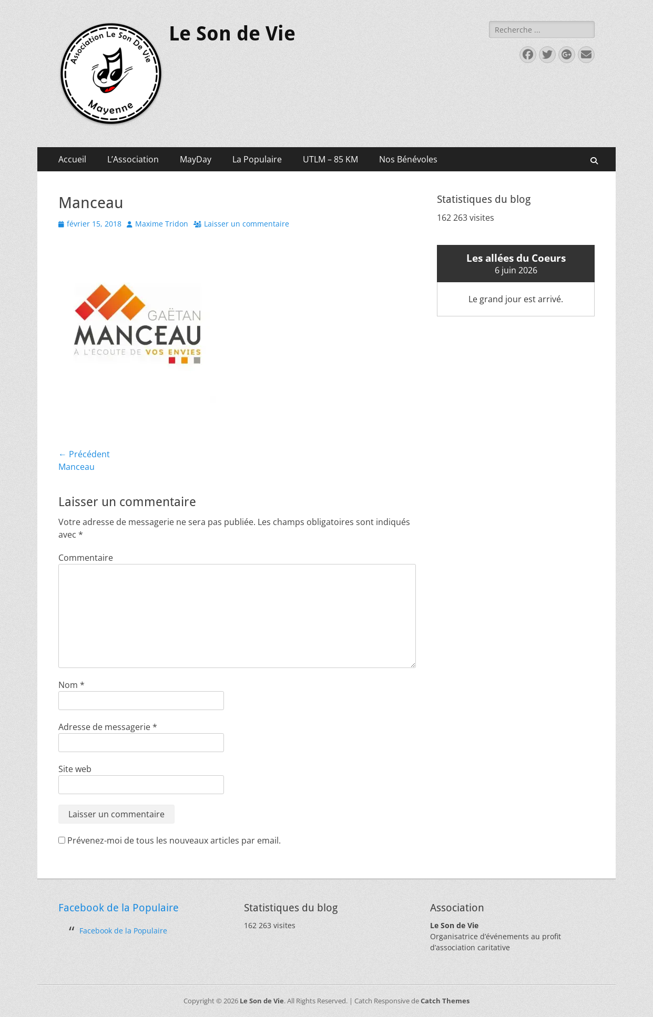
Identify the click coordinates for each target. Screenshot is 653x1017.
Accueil (72, 159)
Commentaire (85, 557)
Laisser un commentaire (246, 224)
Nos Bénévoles (408, 159)
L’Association (133, 159)
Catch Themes (445, 1000)
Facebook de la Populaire (118, 907)
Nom (71, 685)
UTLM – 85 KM (330, 159)
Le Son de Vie (232, 33)
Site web (74, 769)
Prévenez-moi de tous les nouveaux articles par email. (174, 840)
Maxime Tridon (161, 224)
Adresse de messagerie (107, 727)
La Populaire (257, 159)
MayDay (195, 159)
